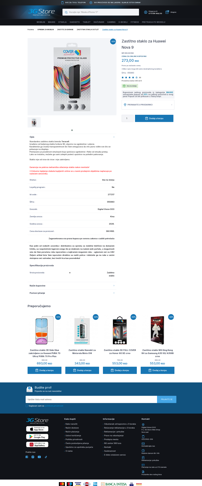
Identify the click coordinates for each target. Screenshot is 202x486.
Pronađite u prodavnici (148, 104)
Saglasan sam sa (44, 405)
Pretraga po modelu (158, 22)
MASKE (169, 92)
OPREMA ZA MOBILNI (45, 29)
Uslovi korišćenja (73, 435)
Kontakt (107, 447)
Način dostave (72, 428)
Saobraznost (110, 451)
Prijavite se (166, 399)
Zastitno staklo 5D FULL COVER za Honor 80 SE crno (120, 351)
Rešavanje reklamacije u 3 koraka (119, 428)
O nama (69, 451)
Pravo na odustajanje (114, 435)
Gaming (112, 22)
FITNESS (138, 22)
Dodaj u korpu (154, 118)
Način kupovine (72, 285)
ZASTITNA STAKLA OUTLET (88, 29)
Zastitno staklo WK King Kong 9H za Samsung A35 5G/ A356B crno (157, 353)
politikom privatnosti (54, 406)
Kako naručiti (71, 424)
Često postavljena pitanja (77, 443)
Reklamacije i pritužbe (114, 432)
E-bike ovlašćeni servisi (115, 455)
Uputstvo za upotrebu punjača (79, 447)
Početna (31, 29)
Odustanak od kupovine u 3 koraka (120, 424)
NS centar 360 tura (112, 443)
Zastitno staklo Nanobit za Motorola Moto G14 (82, 351)
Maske (48, 22)
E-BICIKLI (125, 22)
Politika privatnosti (74, 439)
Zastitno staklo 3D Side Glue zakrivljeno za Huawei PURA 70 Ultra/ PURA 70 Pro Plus (44, 353)
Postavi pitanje (72, 293)
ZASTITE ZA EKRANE (65, 29)
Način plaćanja (72, 432)
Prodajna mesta (111, 439)
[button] (123, 77)
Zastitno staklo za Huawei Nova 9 (115, 29)
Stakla (60, 22)
